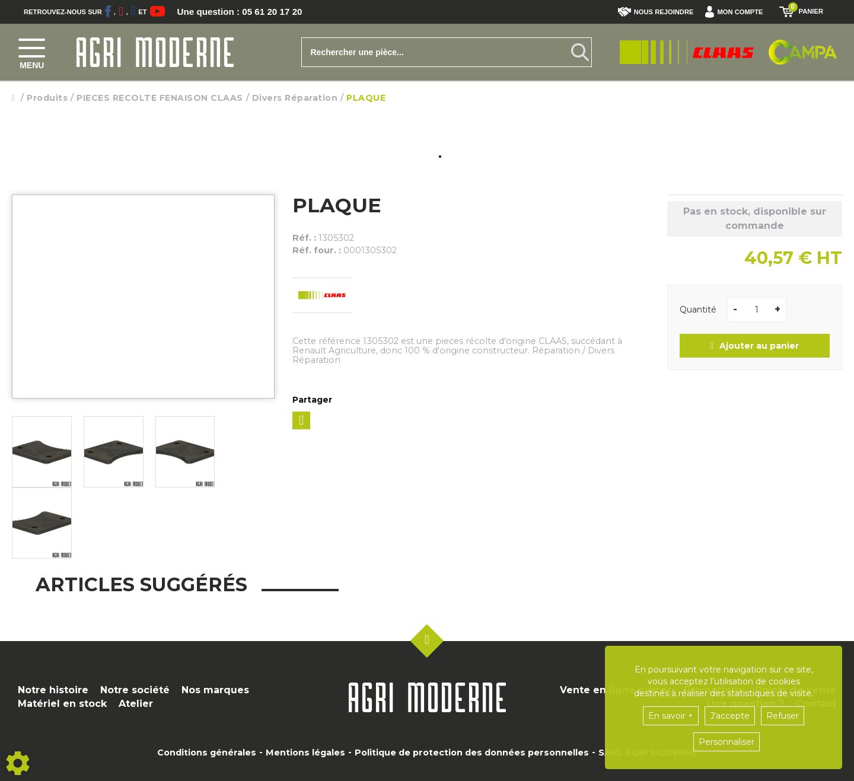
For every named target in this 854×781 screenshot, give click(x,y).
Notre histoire (53, 690)
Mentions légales (305, 752)
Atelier (136, 703)
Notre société (135, 690)
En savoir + (670, 715)
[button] (737, 12)
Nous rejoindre (656, 12)
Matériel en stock (62, 703)
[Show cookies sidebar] (18, 763)
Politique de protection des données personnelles (472, 752)
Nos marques (215, 690)
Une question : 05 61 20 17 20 (243, 12)
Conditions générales (206, 752)
